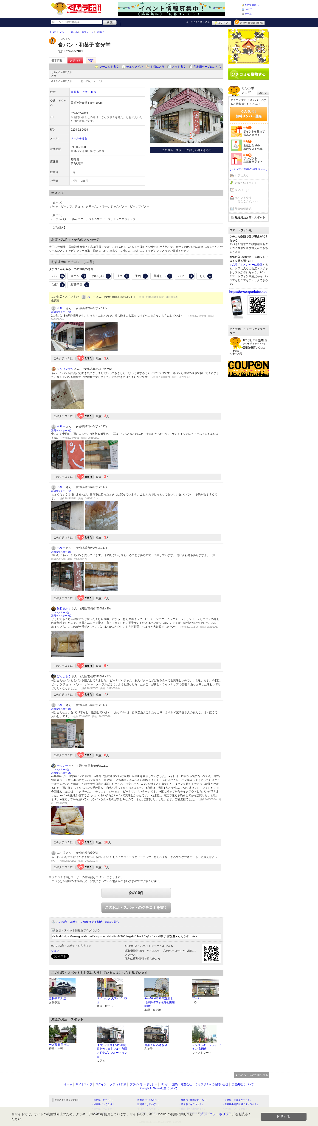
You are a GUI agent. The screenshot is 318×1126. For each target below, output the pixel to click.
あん (206, 276)
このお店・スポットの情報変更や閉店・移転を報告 (87, 921)
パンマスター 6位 (60, 769)
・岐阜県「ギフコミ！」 (191, 1104)
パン (58, 276)
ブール (196, 998)
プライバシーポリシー (143, 1084)
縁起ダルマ (64, 608)
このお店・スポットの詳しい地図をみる (186, 150)
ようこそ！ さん (198, 22)
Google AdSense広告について (158, 1088)
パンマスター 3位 (60, 612)
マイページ (242, 190)
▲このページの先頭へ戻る (251, 1075)
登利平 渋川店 (57, 998)
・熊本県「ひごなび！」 (147, 1100)
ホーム (248, 13)
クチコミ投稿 (118, 1084)
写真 (91, 60)
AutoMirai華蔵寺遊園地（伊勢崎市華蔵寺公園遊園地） (159, 1002)
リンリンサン (65, 369)
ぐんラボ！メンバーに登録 (245, 264)
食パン (78, 276)
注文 (123, 276)
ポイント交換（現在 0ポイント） (247, 199)
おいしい (101, 276)
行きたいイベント (246, 183)
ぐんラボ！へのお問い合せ (211, 1084)
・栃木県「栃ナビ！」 (102, 1100)
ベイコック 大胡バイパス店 (112, 1000)
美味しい (163, 276)
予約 (141, 276)
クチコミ (75, 60)
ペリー (91, 297)
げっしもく (64, 676)
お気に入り (157, 66)
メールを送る (79, 138)
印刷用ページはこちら (207, 66)
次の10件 (136, 893)
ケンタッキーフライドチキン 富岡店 (207, 1047)
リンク (164, 1084)
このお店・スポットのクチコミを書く (136, 907)
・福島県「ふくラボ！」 (104, 1104)
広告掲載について (243, 1084)
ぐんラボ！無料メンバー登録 (249, 114)
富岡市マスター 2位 (61, 773)
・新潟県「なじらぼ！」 (147, 1104)
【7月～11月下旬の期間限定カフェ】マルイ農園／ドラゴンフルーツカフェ (112, 1050)
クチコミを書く (109, 66)
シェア (55, 950)
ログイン (221, 22)
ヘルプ (248, 9)
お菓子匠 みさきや (155, 1045)
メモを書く (179, 66)
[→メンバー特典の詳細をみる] (248, 169)
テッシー (62, 765)
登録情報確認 (243, 208)
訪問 (58, 284)
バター (186, 276)
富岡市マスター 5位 (61, 312)
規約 (175, 1084)
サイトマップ (84, 1084)
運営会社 (186, 1084)
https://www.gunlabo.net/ (248, 292)
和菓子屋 (79, 284)
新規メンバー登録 (249, 22)
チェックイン (134, 66)
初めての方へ (252, 5)
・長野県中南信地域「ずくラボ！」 (240, 1104)
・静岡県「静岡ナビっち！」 (193, 1100)
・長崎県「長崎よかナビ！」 (237, 1100)
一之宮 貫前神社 (59, 1044)
